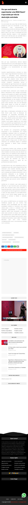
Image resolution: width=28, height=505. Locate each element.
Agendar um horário (6, 461)
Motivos (4, 239)
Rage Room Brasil (6, 242)
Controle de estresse (7, 237)
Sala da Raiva (16, 242)
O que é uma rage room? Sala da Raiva (16, 353)
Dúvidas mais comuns (19, 463)
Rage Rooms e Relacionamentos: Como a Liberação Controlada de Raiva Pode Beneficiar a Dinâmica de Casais (17, 361)
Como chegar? (5, 328)
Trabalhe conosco (18, 332)
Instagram (20, 499)
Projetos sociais (18, 330)
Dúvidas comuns (18, 328)
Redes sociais (4, 469)
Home (7, 499)
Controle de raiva (19, 237)
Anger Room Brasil (6, 232)
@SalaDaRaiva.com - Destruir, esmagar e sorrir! (14, 20)
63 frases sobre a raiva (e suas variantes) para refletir (17, 347)
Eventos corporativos (6, 330)
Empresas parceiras (6, 465)
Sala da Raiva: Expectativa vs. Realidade (17, 367)
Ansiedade (16, 232)
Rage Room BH (12, 239)
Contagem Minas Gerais (8, 235)
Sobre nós (13, 499)
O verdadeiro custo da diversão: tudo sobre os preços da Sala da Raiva (16, 341)
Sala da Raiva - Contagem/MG (18, 502)
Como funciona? (18, 461)
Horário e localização (19, 465)
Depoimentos (4, 463)
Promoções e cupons (19, 467)
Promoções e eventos (6, 332)
